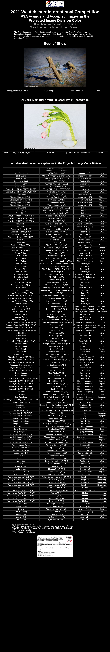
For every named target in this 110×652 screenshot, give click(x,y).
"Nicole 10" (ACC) (56, 413)
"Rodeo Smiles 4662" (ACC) (56, 250)
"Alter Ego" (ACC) (57, 389)
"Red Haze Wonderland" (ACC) (56, 213)
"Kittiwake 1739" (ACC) (56, 192)
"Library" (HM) (56, 493)
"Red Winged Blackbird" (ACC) (56, 179)
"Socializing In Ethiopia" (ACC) (56, 354)
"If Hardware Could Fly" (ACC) (56, 458)
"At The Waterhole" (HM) (56, 306)
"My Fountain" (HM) (56, 202)
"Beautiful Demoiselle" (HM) (56, 434)
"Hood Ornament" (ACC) (56, 256)
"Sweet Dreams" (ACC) (56, 464)
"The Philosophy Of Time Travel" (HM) (57, 269)
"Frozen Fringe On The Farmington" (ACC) (56, 405)
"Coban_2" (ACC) (56, 349)
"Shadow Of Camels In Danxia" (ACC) (57, 394)
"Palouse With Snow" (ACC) (56, 402)
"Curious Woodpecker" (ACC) (56, 282)
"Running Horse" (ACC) (56, 512)
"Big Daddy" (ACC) (56, 448)
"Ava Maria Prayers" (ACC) (56, 187)
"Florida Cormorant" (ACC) (56, 400)
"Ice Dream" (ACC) (56, 242)
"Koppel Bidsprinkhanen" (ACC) (56, 437)
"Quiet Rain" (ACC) (56, 514)
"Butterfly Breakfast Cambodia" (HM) (56, 424)
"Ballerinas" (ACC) (56, 333)
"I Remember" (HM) (56, 456)
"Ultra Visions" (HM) (56, 498)
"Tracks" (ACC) (57, 237)
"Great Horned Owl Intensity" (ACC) (56, 234)
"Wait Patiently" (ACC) (56, 482)
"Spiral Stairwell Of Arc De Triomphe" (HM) (56, 410)
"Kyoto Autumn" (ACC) (56, 520)
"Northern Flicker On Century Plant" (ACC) (56, 290)
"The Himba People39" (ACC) (56, 490)
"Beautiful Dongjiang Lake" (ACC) (56, 208)
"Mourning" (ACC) (56, 325)
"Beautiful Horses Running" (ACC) (56, 296)
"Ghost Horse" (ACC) (56, 253)
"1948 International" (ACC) (56, 341)
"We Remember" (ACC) (56, 304)
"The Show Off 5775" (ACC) (57, 245)
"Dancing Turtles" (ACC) (56, 195)
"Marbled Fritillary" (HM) (56, 440)
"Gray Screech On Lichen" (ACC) (56, 229)
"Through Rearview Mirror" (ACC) (56, 288)
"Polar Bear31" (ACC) (56, 218)
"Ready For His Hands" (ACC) (56, 461)
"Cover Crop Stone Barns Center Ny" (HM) (56, 264)
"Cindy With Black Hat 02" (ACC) (56, 397)
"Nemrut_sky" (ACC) (56, 352)
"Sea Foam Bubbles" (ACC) (56, 314)
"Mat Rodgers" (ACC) (56, 472)
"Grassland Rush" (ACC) (56, 488)
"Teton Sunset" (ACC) (56, 181)
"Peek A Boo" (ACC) (56, 418)
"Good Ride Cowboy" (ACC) (56, 298)
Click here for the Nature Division (55, 24)
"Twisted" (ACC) (56, 362)
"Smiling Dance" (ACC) (56, 205)
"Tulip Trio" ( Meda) (56, 330)
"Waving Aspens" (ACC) (56, 346)
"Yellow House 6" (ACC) (56, 416)
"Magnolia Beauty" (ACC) (56, 450)
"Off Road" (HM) (56, 328)
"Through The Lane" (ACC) (56, 485)
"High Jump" (49, 91)
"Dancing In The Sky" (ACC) (56, 224)
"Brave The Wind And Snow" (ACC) (56, 210)
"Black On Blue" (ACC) (57, 474)
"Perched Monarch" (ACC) (56, 453)
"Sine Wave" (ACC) (56, 272)
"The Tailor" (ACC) (56, 277)
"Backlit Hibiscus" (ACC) (56, 421)
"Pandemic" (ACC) (56, 370)
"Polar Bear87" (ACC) (56, 221)
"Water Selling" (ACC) (56, 480)
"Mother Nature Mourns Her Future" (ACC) (56, 322)
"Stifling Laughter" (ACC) (56, 365)
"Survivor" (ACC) (56, 312)
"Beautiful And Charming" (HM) (56, 426)
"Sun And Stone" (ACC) (56, 386)
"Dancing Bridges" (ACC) (56, 504)
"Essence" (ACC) (56, 506)
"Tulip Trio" (50, 153)
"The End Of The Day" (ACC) (56, 384)
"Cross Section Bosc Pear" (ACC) (56, 274)
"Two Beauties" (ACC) (56, 432)
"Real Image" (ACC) (56, 501)
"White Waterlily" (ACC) (56, 376)
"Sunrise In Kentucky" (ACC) (56, 184)
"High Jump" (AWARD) (56, 200)
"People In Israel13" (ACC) (56, 216)
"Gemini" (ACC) (56, 338)
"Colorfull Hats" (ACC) (56, 280)
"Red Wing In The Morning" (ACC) (56, 360)
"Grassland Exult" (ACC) (56, 429)
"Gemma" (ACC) (56, 293)
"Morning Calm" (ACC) (56, 469)
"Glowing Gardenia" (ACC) (56, 445)
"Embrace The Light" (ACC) (56, 309)
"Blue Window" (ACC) (56, 373)
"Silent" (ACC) (56, 496)
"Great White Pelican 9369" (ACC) (56, 189)
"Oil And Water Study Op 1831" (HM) (56, 320)
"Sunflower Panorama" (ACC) (56, 408)
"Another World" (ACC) (57, 517)
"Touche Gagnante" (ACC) (56, 378)
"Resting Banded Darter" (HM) (56, 442)
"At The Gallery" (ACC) (57, 173)
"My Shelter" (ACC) (56, 226)
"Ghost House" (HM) (56, 381)
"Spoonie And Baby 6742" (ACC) (56, 248)
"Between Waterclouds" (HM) (56, 392)
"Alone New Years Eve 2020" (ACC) (56, 176)
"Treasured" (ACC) (56, 368)
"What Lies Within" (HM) (56, 317)
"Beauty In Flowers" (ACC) (56, 509)
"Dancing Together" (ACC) (56, 197)
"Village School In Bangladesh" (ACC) (56, 477)
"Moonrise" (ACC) (57, 357)
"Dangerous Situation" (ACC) (56, 285)
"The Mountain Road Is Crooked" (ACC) (56, 261)
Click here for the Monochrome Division (55, 27)
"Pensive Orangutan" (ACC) (56, 232)
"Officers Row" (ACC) (56, 466)
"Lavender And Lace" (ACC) (57, 301)
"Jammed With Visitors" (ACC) (56, 258)
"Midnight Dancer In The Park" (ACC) (56, 344)
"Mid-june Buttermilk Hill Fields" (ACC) (56, 266)
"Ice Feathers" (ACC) (56, 240)
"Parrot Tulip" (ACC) (56, 336)
